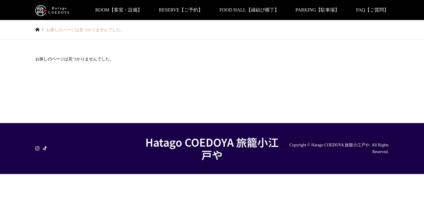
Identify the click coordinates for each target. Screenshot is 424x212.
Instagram (37, 148)
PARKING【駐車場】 (318, 9)
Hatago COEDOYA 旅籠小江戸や (212, 148)
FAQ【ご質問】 (372, 9)
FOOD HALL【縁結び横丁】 (249, 9)
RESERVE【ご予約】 (181, 9)
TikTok (45, 148)
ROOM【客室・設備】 (118, 9)
